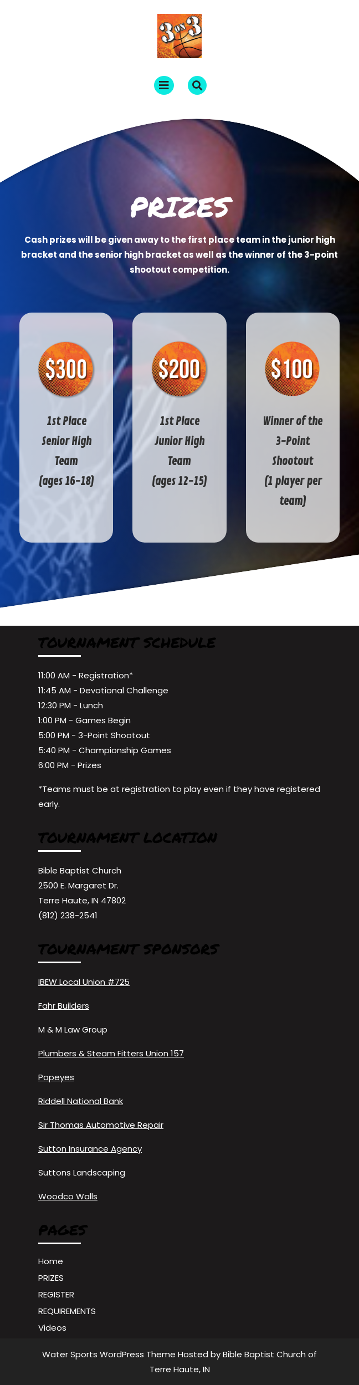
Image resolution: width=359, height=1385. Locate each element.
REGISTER (56, 1294)
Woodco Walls (68, 1196)
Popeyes (56, 1077)
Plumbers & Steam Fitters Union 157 (111, 1053)
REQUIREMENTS (67, 1311)
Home (50, 1261)
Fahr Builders (63, 1005)
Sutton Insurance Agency (90, 1148)
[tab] (164, 85)
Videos (52, 1327)
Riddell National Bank (80, 1101)
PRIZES (51, 1278)
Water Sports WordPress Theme (110, 1354)
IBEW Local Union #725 (84, 982)
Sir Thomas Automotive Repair (100, 1125)
